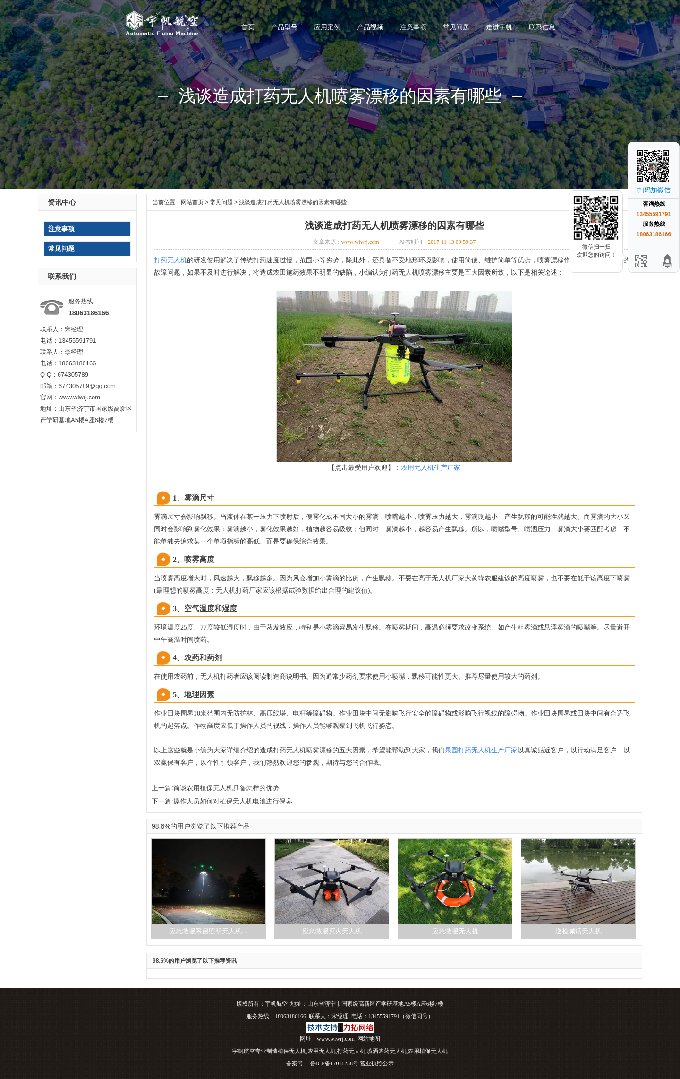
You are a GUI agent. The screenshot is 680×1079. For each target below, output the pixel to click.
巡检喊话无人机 (578, 931)
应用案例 (327, 27)
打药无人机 (351, 1051)
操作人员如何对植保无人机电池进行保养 (232, 801)
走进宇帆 (499, 27)
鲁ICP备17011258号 (333, 1063)
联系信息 (542, 27)
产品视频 (370, 27)
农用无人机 (321, 1051)
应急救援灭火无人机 (332, 931)
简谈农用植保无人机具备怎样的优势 (226, 788)
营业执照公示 (377, 1063)
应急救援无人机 (455, 931)
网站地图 (368, 1039)
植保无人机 (292, 1051)
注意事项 (413, 27)
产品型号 (284, 27)
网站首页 (192, 202)
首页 (248, 27)
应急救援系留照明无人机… (208, 931)
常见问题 (456, 27)
